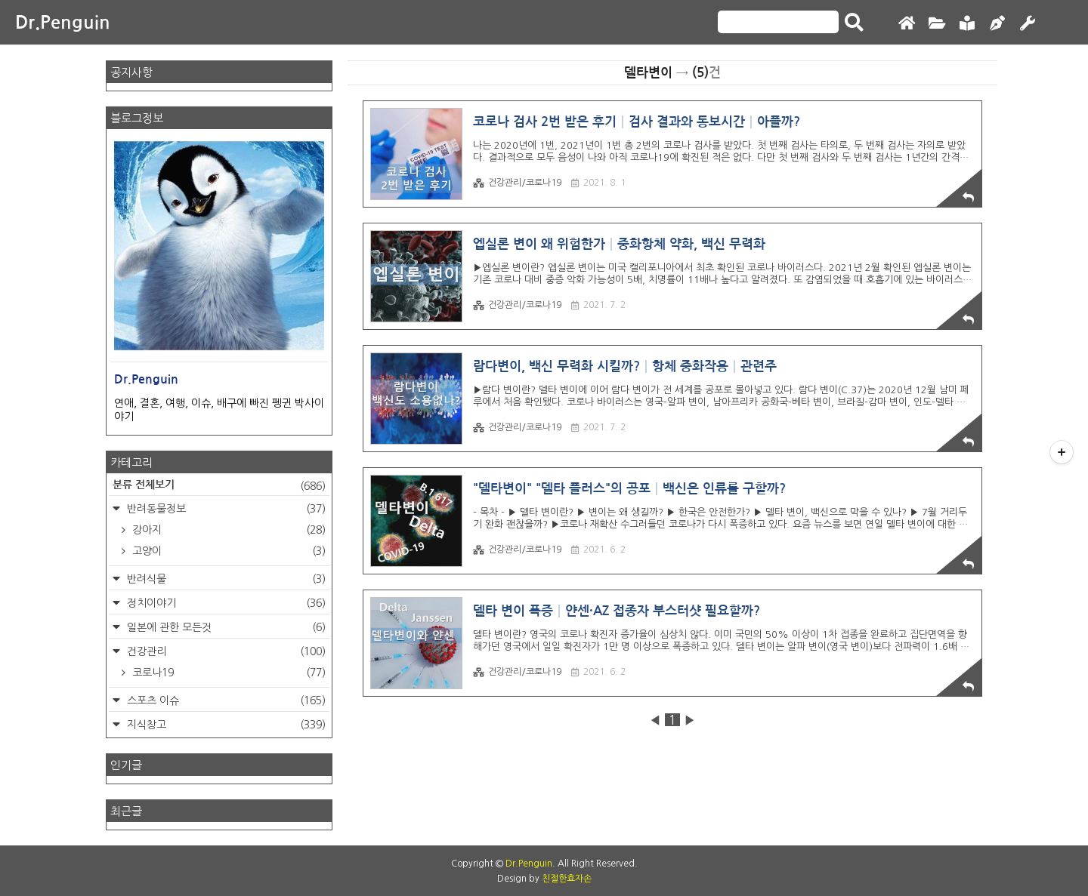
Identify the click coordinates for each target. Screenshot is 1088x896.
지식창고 (225, 724)
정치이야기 (225, 603)
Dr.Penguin (62, 23)
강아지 (227, 530)
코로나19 (227, 672)
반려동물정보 (225, 509)
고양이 (227, 551)
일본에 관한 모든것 (225, 627)
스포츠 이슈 (225, 700)
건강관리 (225, 651)
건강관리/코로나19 (517, 183)
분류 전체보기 (219, 486)
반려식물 (225, 579)
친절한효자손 (567, 878)
